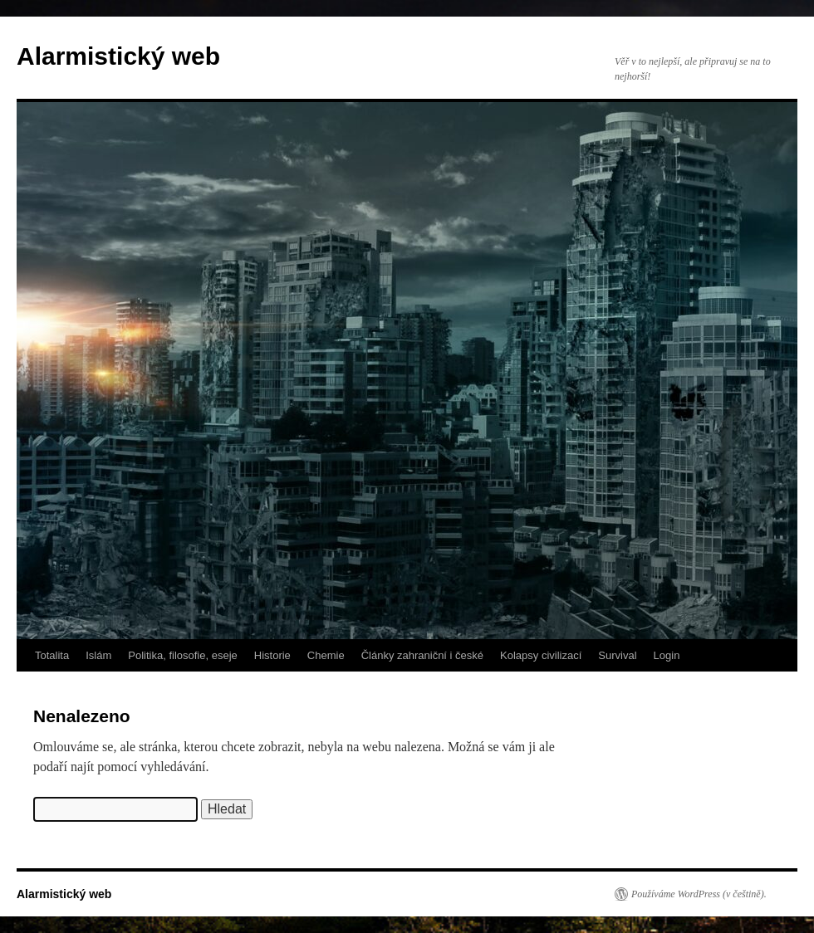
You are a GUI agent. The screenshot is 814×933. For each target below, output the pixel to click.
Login (667, 655)
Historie (272, 655)
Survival (617, 655)
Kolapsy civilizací (540, 655)
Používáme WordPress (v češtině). (699, 894)
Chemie (326, 655)
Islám (98, 655)
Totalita (52, 655)
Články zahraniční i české (422, 655)
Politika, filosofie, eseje (183, 655)
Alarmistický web (118, 56)
